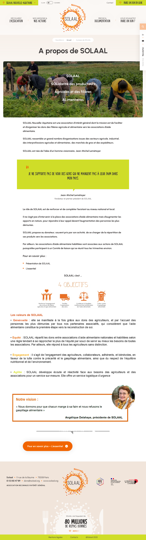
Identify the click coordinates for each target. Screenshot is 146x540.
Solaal (10, 477)
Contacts (74, 537)
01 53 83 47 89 (13, 480)
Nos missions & (40, 20)
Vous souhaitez (128, 20)
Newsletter (143, 51)
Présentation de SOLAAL (38, 263)
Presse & (102, 20)
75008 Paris (43, 477)
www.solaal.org (50, 480)
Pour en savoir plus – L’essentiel (47, 446)
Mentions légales (55, 537)
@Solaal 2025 (92, 537)
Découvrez (16, 20)
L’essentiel (31, 268)
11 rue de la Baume (25, 477)
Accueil (69, 40)
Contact (110, 3)
